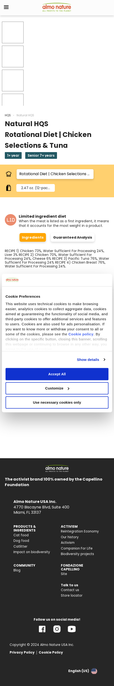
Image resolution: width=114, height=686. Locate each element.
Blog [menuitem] (16, 570)
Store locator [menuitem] (71, 595)
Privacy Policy (22, 652)
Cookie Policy (51, 652)
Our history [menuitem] (70, 537)
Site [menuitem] (64, 574)
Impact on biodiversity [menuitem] (31, 552)
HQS (8, 115)
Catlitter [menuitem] (20, 546)
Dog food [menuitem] (21, 540)
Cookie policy (80, 334)
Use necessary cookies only (57, 402)
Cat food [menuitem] (21, 535)
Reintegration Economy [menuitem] (80, 531)
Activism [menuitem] (68, 542)
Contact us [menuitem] (70, 590)
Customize (57, 388)
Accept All (57, 374)
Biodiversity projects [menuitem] (77, 554)
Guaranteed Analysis (72, 237)
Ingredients (33, 237)
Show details (88, 360)
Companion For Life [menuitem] (77, 548)
